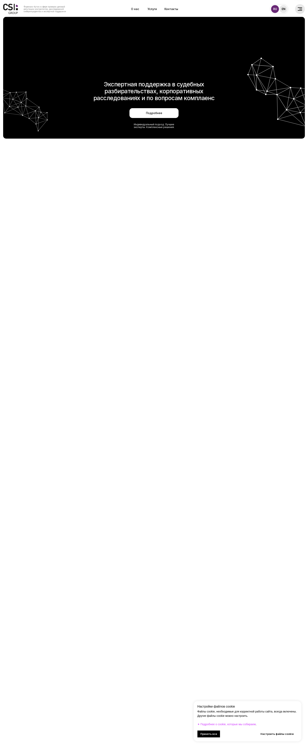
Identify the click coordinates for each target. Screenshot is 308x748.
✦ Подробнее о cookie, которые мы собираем (226, 724)
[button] (300, 9)
